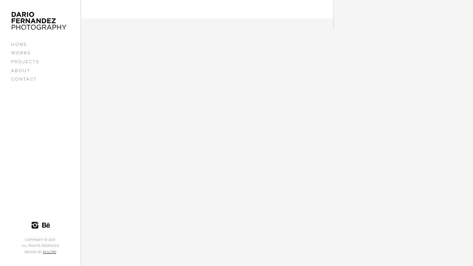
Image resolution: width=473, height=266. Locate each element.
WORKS (21, 52)
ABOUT (20, 70)
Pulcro (49, 252)
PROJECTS (25, 61)
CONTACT (24, 79)
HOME (19, 44)
